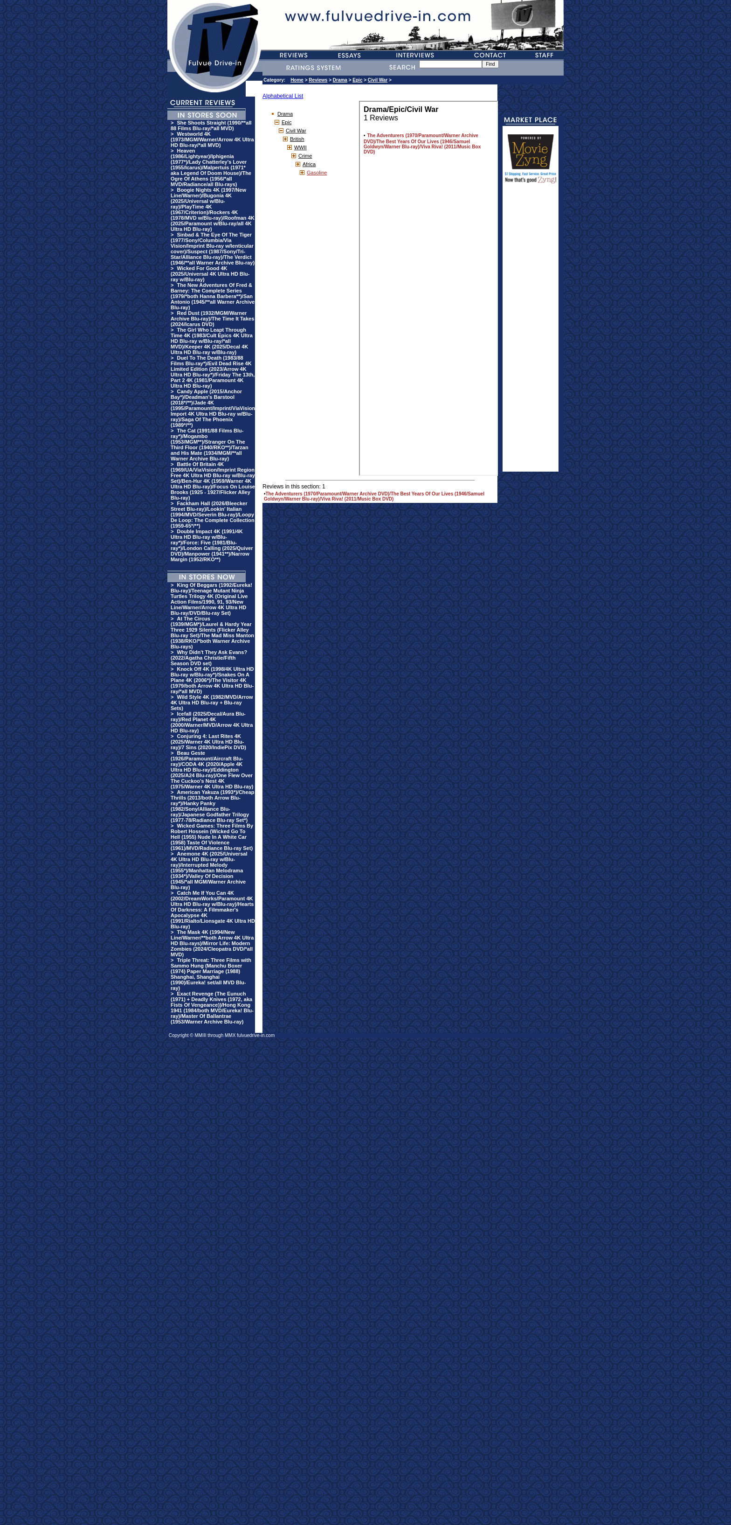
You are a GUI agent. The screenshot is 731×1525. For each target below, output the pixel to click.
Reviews (318, 80)
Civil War (377, 80)
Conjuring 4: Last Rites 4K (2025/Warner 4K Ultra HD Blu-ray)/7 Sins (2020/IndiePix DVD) (208, 741)
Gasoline (317, 172)
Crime (305, 156)
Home (296, 80)
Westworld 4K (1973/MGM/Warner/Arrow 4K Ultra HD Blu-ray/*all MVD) (212, 139)
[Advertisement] (531, 332)
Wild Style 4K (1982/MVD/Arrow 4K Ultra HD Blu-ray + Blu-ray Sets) (212, 702)
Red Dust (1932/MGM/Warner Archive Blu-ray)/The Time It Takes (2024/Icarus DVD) (212, 318)
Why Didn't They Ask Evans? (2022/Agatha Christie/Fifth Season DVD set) (209, 657)
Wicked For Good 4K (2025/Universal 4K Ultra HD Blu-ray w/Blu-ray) (210, 273)
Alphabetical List (282, 96)
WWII (300, 147)
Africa (309, 164)
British (297, 139)
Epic (357, 80)
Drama (340, 80)
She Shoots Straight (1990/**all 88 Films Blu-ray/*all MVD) (211, 125)
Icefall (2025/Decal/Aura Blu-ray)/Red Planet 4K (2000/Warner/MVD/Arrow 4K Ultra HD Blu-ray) (212, 722)
